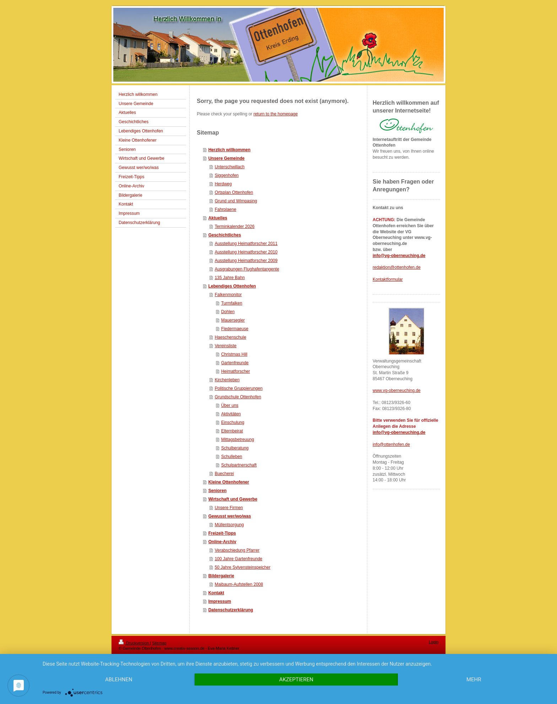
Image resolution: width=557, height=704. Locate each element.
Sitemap (159, 643)
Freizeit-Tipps (222, 533)
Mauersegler (233, 320)
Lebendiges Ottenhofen (232, 286)
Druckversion (134, 643)
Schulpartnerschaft (238, 465)
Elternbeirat (232, 431)
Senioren (217, 490)
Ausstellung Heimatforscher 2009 (246, 260)
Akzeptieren (296, 679)
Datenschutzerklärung (230, 609)
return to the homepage (275, 113)
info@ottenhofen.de (391, 444)
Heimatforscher (235, 371)
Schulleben (231, 456)
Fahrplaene (225, 209)
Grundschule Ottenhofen (238, 396)
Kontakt (216, 592)
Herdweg (223, 183)
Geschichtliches (224, 235)
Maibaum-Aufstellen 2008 (239, 584)
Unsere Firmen (229, 507)
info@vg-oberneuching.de (399, 255)
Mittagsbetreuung (237, 439)
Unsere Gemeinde (226, 158)
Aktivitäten (230, 413)
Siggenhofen (226, 175)
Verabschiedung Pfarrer (237, 550)
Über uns (229, 405)
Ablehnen (118, 679)
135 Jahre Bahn (230, 277)
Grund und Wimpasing (236, 200)
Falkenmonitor (228, 294)
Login (433, 642)
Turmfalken (231, 303)
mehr (473, 679)
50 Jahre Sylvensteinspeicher (242, 567)
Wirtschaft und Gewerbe (232, 499)
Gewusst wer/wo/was (229, 516)
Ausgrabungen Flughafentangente (247, 269)
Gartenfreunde (234, 362)
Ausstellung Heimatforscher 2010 (246, 252)
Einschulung (232, 422)
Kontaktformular (388, 279)
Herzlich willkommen (229, 149)
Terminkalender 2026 (234, 226)
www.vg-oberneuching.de (397, 390)
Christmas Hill (234, 354)
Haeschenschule (230, 337)
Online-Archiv (222, 541)
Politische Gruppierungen (239, 388)
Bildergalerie (221, 575)
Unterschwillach (229, 166)
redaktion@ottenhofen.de (397, 267)
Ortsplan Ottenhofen (234, 192)
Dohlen (227, 311)
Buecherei (224, 473)
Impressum (219, 601)
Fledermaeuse (234, 328)
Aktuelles (217, 217)
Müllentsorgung (229, 524)
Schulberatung (234, 448)
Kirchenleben (227, 379)
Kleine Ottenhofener (228, 482)
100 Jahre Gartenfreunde (238, 558)
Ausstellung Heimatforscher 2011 (246, 243)
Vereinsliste (225, 345)
